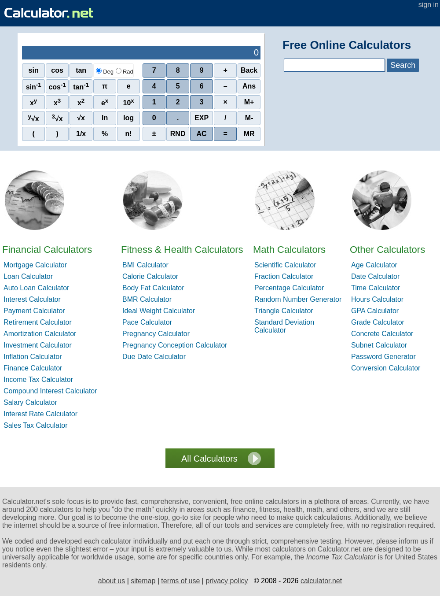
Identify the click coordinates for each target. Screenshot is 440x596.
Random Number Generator (297, 299)
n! (128, 133)
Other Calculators (387, 249)
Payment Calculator (34, 311)
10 (128, 102)
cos (57, 70)
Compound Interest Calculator (50, 391)
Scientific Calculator (285, 265)
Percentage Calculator (289, 288)
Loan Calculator (28, 276)
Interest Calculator (32, 299)
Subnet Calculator (379, 345)
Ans (249, 86)
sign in (428, 4)
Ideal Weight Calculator (158, 311)
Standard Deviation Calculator (284, 326)
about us (111, 581)
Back (249, 70)
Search (402, 65)
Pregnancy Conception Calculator (174, 345)
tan (81, 70)
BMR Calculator (147, 299)
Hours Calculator (377, 299)
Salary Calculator (30, 402)
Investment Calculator (38, 345)
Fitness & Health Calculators (182, 249)
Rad (124, 71)
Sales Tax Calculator (36, 425)
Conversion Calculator (385, 368)
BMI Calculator (145, 265)
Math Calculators (289, 249)
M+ (249, 102)
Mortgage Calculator (35, 265)
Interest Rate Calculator (40, 414)
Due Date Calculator (154, 356)
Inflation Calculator (33, 356)
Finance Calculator (33, 368)
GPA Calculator (375, 311)
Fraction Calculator (283, 276)
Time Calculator (375, 288)
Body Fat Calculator (153, 288)
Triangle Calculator (283, 311)
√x (33, 117)
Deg (105, 71)
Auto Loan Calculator (36, 288)
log (128, 118)
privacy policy (226, 581)
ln (105, 118)
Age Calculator (374, 265)
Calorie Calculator (150, 276)
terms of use (180, 581)
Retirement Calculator (38, 322)
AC (202, 133)
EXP (201, 118)
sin (34, 70)
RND (178, 133)
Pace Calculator (147, 322)
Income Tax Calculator (38, 379)
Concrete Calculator (382, 333)
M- (249, 118)
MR (249, 133)
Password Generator (383, 356)
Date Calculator (375, 276)
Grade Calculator (377, 322)
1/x (81, 133)
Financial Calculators (47, 249)
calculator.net (321, 581)
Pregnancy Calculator (156, 333)
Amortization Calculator (40, 333)
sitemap (143, 581)
